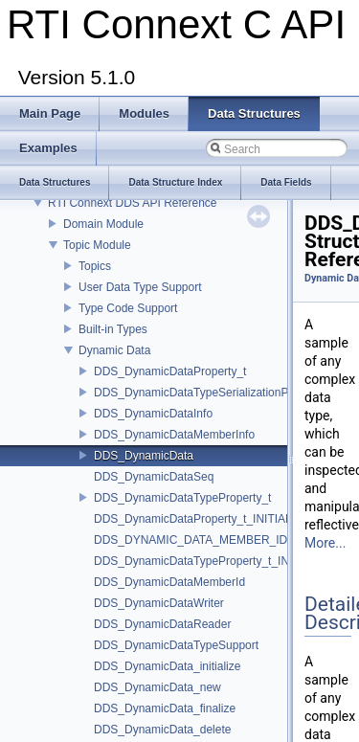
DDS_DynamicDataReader (162, 624)
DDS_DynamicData (143, 455)
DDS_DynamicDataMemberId (169, 582)
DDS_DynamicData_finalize (165, 708)
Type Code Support (128, 308)
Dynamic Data (114, 350)
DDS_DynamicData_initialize (167, 666)
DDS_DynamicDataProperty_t (170, 371)
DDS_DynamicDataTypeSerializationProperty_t (214, 392)
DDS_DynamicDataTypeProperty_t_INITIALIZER (218, 561)
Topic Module (97, 245)
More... (325, 543)
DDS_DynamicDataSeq (153, 476)
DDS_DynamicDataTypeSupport (176, 645)
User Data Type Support (140, 287)
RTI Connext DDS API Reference (132, 203)
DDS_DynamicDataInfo (153, 413)
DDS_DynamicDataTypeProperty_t (182, 498)
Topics (95, 266)
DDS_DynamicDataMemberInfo (174, 434)
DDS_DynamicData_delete (162, 729)
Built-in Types (113, 329)
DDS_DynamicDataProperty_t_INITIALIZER (206, 519)
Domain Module (103, 224)
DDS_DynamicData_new (157, 687)
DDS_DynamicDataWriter (159, 603)
